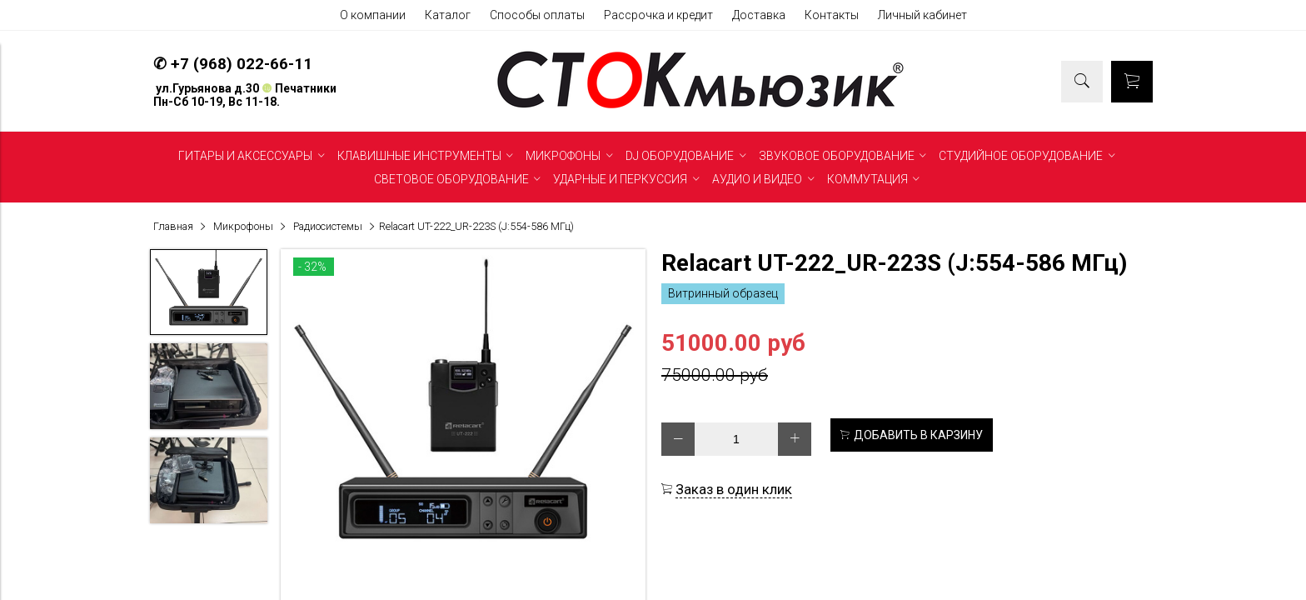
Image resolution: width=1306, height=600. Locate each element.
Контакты (832, 15)
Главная (173, 226)
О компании (373, 15)
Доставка (758, 15)
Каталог (448, 15)
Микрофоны (243, 226)
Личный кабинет (922, 15)
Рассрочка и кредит (658, 15)
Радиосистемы (327, 226)
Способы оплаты (537, 15)
